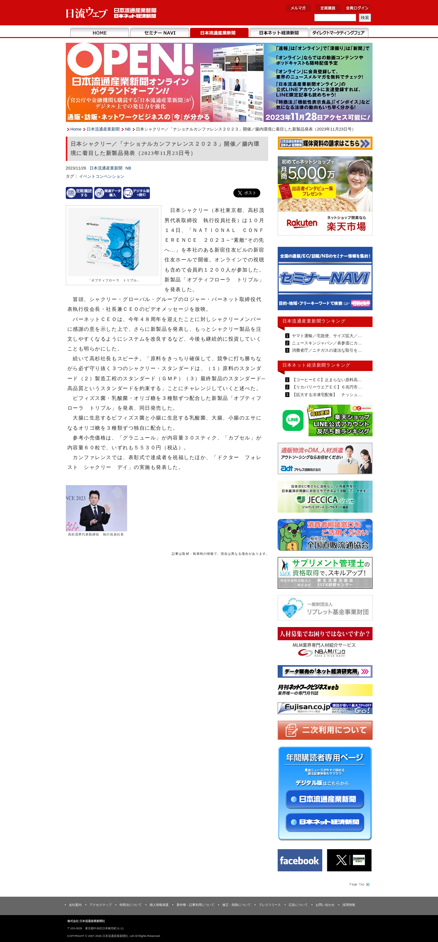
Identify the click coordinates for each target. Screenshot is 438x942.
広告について (298, 905)
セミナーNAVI (159, 33)
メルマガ (298, 8)
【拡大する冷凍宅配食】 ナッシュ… (326, 394)
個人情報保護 (159, 905)
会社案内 (75, 905)
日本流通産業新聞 (219, 33)
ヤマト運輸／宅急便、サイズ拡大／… (326, 335)
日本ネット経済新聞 (279, 33)
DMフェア (338, 33)
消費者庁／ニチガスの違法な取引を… (326, 350)
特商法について (131, 905)
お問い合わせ (325, 905)
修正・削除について (236, 905)
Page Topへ (359, 884)
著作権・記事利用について (195, 905)
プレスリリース (270, 905)
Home (99, 33)
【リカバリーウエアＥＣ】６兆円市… (326, 387)
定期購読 (328, 8)
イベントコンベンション (101, 176)
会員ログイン (357, 8)
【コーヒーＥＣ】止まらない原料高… (326, 379)
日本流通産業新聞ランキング (314, 321)
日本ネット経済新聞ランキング (316, 365)
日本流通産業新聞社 (111, 12)
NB (128, 129)
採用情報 (348, 905)
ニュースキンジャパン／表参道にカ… (326, 343)
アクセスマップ (100, 905)
